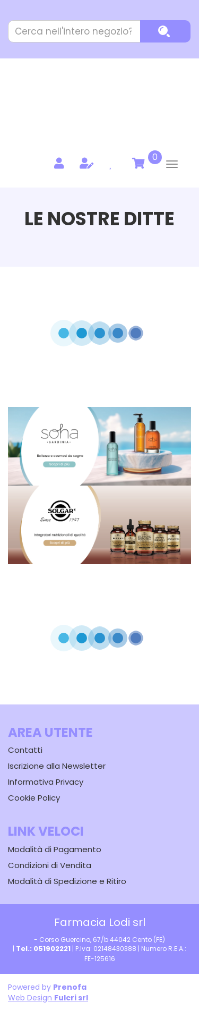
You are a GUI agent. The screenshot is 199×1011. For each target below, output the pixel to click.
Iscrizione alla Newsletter (57, 765)
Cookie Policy (34, 797)
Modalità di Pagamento (54, 849)
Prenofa (69, 987)
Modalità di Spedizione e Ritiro (67, 881)
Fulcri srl (71, 997)
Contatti (25, 749)
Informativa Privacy (45, 781)
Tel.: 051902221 (43, 949)
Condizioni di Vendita (49, 865)
